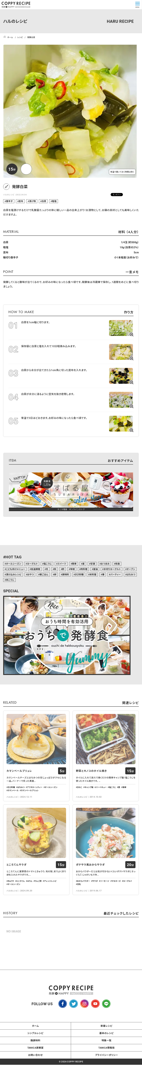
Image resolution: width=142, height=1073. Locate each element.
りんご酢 (38, 899)
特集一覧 (106, 1058)
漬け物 (32, 201)
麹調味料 (35, 1058)
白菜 (44, 201)
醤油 (95, 569)
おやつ (30, 574)
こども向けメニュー (15, 569)
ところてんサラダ (17, 882)
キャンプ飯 (89, 796)
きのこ (79, 796)
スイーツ (62, 563)
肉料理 (84, 569)
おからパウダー (83, 899)
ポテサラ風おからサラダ (90, 882)
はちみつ (131, 574)
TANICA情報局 (106, 1065)
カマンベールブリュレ (19, 779)
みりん (29, 899)
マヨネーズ (116, 899)
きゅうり (11, 899)
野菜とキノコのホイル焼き (91, 779)
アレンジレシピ (50, 899)
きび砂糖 (79, 574)
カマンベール (13, 799)
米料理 (92, 574)
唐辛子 (9, 201)
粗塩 (54, 201)
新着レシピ (106, 1043)
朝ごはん (44, 574)
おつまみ (105, 563)
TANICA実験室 (35, 1065)
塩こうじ (47, 563)
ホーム (35, 1043)
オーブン (131, 569)
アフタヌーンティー (34, 796)
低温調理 (35, 569)
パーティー (115, 574)
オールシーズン (13, 563)
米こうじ (10, 579)
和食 (117, 563)
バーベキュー (101, 796)
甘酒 (92, 563)
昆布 (21, 201)
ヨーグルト (32, 563)
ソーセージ (104, 899)
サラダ (95, 899)
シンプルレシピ (35, 1051)
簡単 (74, 563)
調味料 (65, 574)
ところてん (20, 899)
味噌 (72, 569)
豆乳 (79, 902)
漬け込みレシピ (13, 574)
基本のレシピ (106, 1051)
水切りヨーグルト (112, 569)
